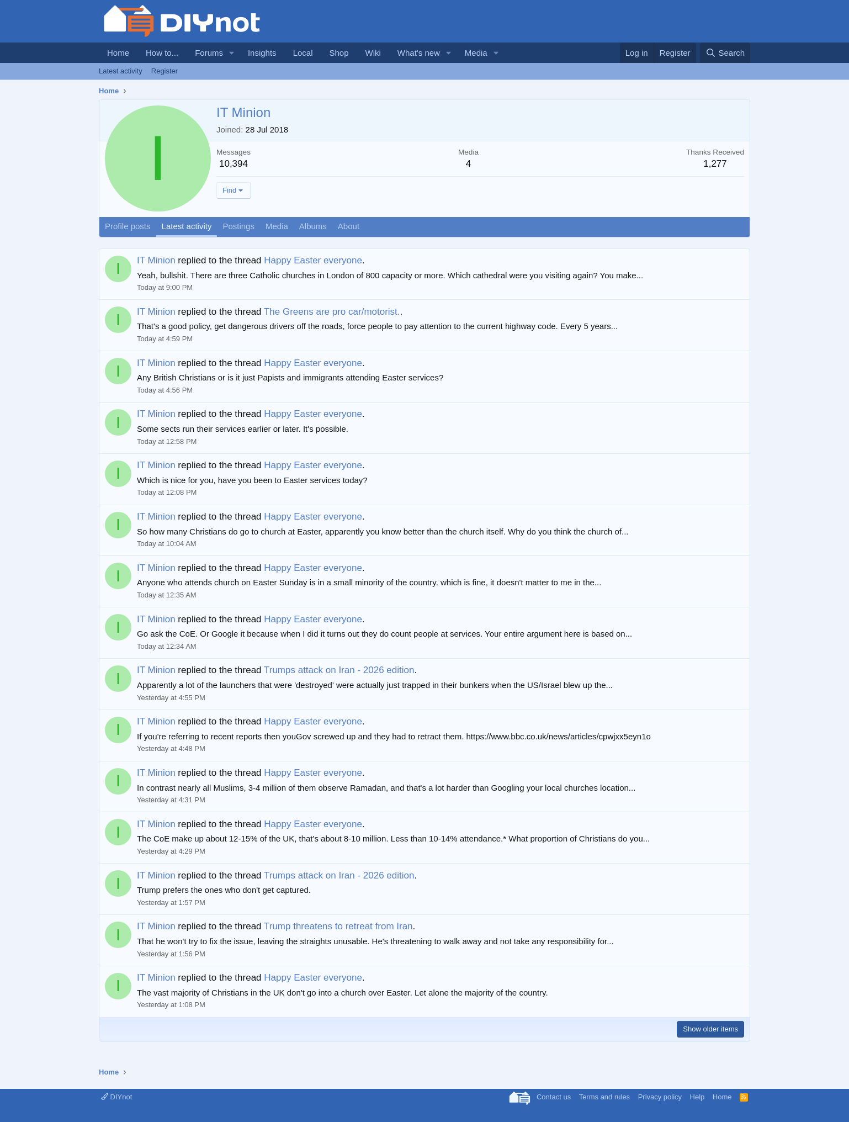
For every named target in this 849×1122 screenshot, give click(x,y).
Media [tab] (277, 226)
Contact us (554, 1097)
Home (118, 52)
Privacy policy (660, 1097)
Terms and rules (604, 1097)
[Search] (725, 53)
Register (164, 71)
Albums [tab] (313, 226)
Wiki (373, 52)
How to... (162, 52)
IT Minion (156, 260)
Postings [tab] (238, 226)
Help (697, 1097)
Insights (262, 52)
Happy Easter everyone (313, 260)
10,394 (233, 163)
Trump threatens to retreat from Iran (338, 926)
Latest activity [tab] (187, 226)
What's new (418, 52)
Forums (209, 52)
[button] (232, 53)
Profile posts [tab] (128, 226)
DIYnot (116, 1097)
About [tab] (348, 226)
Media (476, 52)
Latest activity (120, 71)
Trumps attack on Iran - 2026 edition (339, 670)
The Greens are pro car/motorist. (332, 311)
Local (303, 52)
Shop (338, 52)
